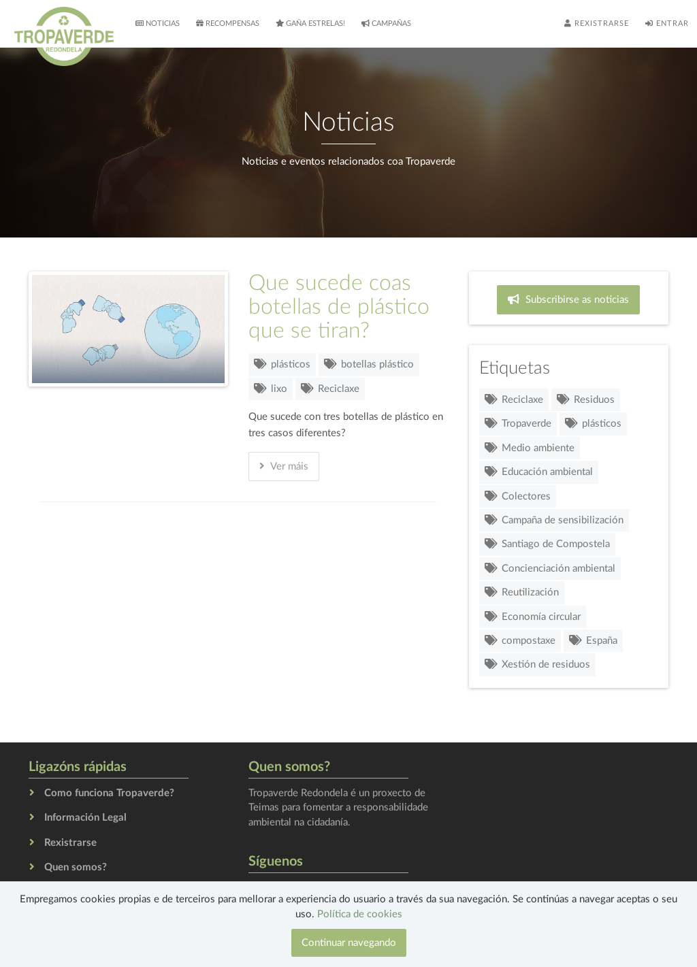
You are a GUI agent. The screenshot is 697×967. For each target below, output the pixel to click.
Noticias (157, 23)
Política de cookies (359, 914)
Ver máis (283, 466)
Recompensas (227, 23)
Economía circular (533, 617)
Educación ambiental (539, 472)
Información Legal (85, 818)
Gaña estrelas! (310, 23)
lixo (270, 389)
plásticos (282, 364)
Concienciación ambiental (550, 568)
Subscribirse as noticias (568, 299)
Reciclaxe (330, 389)
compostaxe (520, 641)
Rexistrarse (596, 23)
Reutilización (522, 592)
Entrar (667, 23)
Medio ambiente (529, 448)
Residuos (586, 400)
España (593, 641)
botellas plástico (369, 364)
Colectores (518, 496)
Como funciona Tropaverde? (109, 793)
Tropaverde (518, 424)
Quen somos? (75, 867)
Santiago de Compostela (547, 544)
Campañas (386, 23)
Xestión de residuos (537, 664)
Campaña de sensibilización (554, 520)
